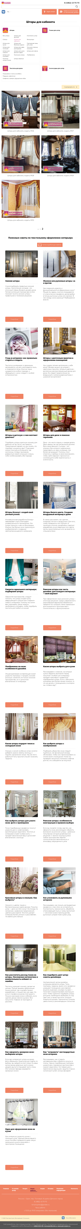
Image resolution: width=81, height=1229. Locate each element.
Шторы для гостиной (6, 48)
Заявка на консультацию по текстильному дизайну (71, 11)
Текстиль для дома (16, 68)
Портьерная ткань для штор (32, 44)
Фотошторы (30, 39)
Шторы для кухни (6, 44)
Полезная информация (61, 1189)
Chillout (5, 39)
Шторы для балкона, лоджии (19, 44)
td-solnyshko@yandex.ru (40, 1205)
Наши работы (33, 1189)
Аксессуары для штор (56, 68)
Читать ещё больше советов (49, 245)
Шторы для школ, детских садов (19, 51)
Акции (42, 1188)
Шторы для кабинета (17, 40)
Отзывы (50, 1188)
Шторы (12, 30)
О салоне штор (15, 1189)
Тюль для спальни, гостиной (32, 48)
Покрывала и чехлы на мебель (12, 73)
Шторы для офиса (32, 51)
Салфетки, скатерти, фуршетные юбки (14, 78)
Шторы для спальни (6, 51)
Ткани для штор (54, 30)
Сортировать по (69, 87)
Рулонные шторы (19, 55)
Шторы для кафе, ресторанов (19, 48)
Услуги (25, 1188)
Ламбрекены (31, 55)
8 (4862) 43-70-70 (71, 3)
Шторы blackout (19, 58)
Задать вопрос (51, 11)
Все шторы (6, 35)
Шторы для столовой (6, 55)
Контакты (74, 1188)
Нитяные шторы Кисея (7, 59)
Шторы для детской (17, 36)
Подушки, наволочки (9, 76)
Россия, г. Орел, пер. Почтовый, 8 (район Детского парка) (40, 1199)
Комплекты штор (32, 35)
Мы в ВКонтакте (69, 1217)
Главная (6, 1188)
